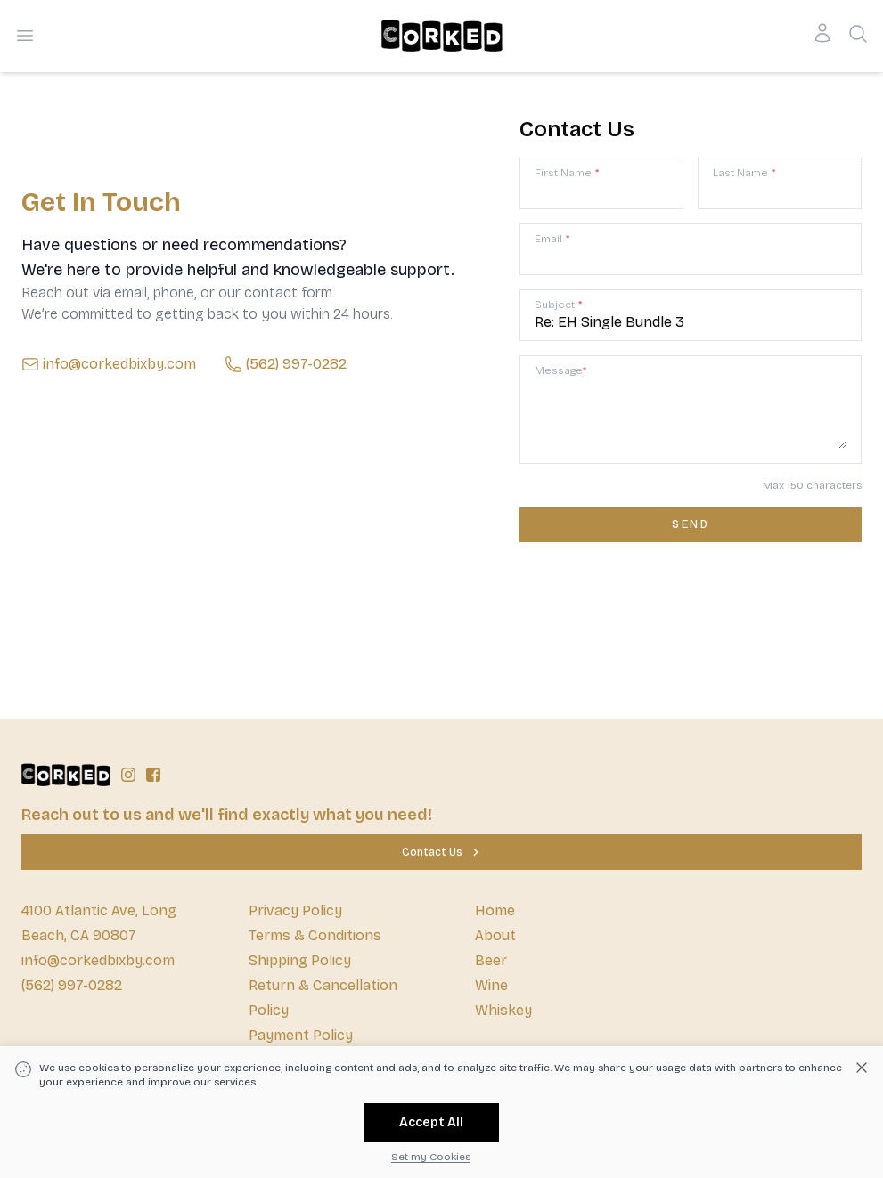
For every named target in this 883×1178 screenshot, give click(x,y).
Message (560, 370)
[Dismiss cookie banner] (861, 1067)
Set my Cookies (430, 1156)
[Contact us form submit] (690, 524)
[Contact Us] (441, 852)
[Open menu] (25, 35)
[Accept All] (431, 1122)
